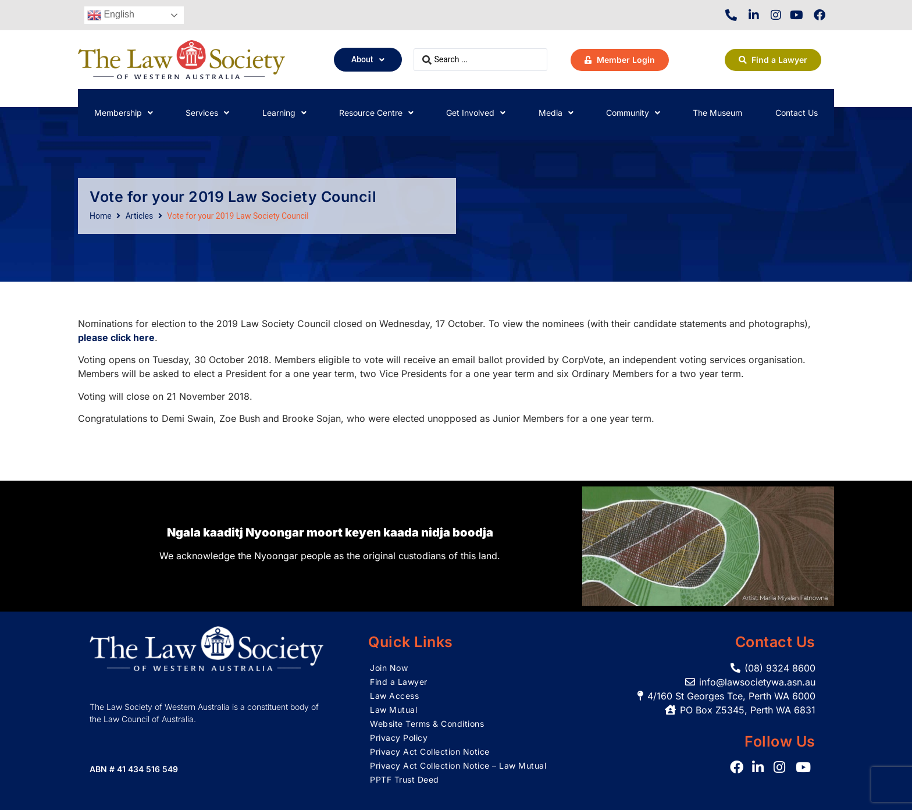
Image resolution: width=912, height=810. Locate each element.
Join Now (389, 668)
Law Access (394, 696)
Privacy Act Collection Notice (430, 751)
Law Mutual (393, 710)
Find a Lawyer (399, 682)
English (110, 15)
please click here (116, 337)
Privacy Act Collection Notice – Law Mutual (458, 765)
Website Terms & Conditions (427, 724)
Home (101, 216)
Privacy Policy (399, 737)
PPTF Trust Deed (404, 779)
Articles (140, 216)
